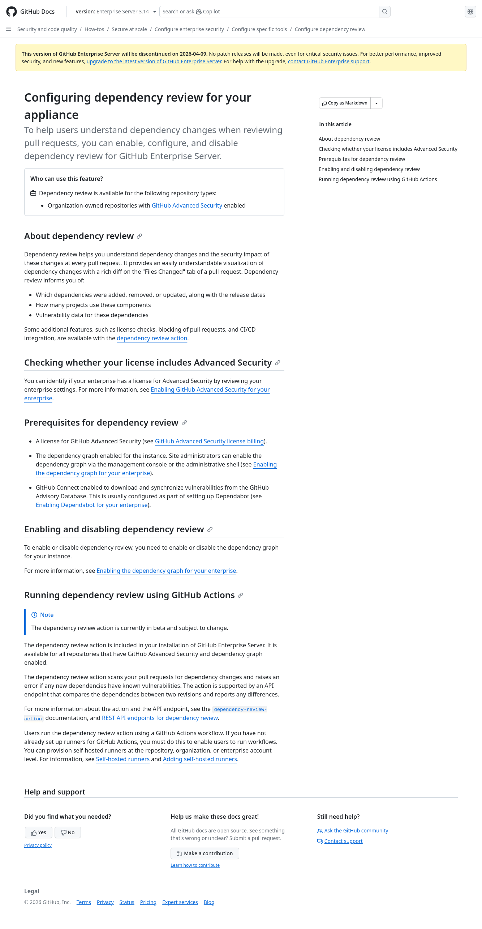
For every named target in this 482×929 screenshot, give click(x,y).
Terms (84, 902)
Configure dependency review (330, 29)
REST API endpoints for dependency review (160, 718)
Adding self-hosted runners (200, 759)
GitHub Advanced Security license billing (209, 441)
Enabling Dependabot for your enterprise (92, 505)
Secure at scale (129, 29)
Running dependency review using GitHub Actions (134, 595)
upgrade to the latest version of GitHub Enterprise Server (154, 61)
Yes (38, 832)
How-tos (94, 29)
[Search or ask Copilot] (275, 11)
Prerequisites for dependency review (105, 422)
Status (127, 902)
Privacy (105, 902)
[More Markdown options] (376, 103)
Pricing (148, 902)
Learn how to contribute (195, 865)
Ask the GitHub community (352, 830)
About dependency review (83, 236)
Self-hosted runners (123, 759)
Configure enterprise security (189, 29)
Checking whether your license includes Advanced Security (152, 362)
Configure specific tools (259, 29)
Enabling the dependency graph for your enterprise (166, 571)
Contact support (340, 841)
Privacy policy (38, 845)
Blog (209, 902)
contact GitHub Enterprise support (329, 61)
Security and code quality (47, 29)
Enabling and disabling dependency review (118, 529)
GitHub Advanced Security (187, 205)
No (68, 832)
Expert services (180, 902)
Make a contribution (205, 853)
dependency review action (152, 338)
